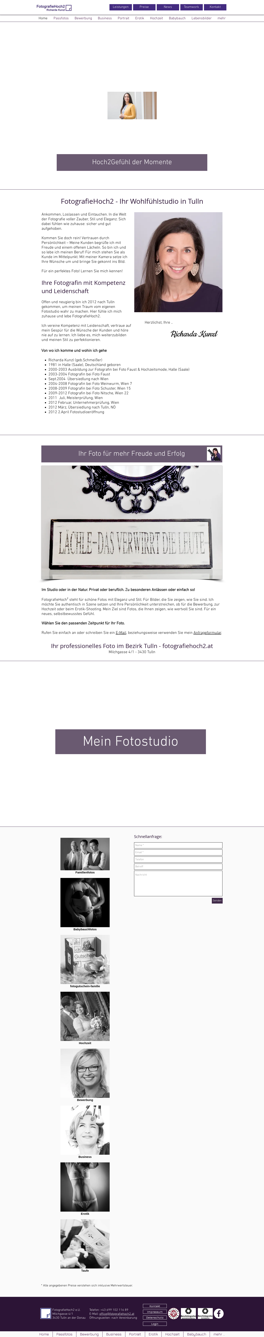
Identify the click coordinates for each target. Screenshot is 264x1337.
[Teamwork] (191, 7)
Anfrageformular (207, 633)
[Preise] (144, 7)
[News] (168, 7)
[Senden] (217, 901)
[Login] (155, 1324)
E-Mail (121, 633)
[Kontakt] (215, 7)
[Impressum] (155, 1312)
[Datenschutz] (155, 1317)
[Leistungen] (120, 7)
